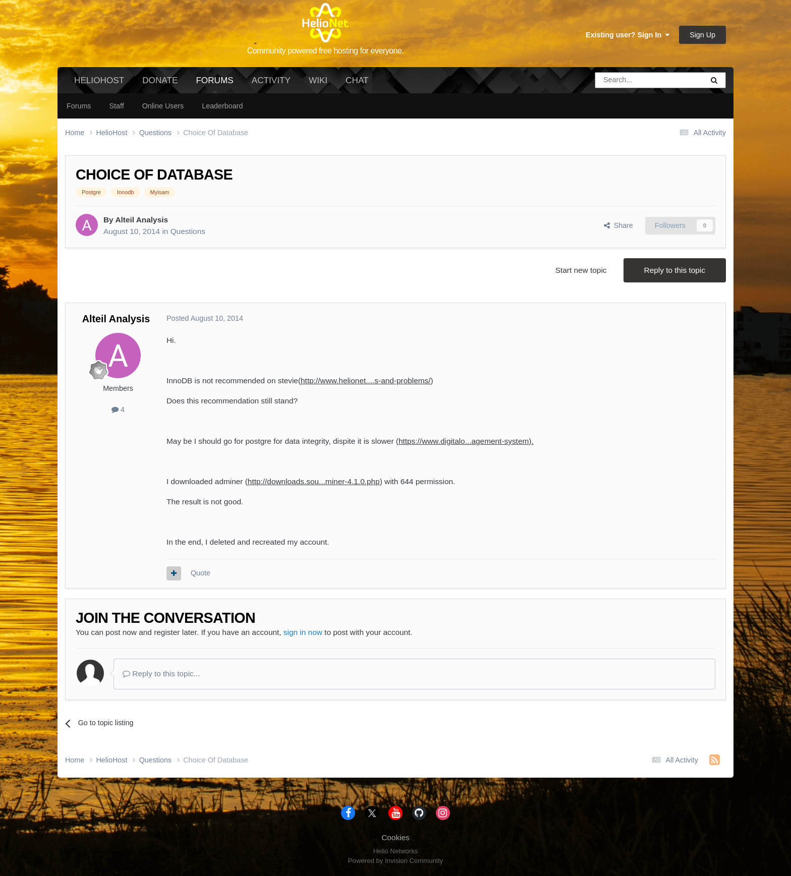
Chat (357, 80)
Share (618, 225)
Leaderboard (222, 106)
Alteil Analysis (141, 219)
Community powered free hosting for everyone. (325, 50)
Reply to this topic (674, 270)
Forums (214, 84)
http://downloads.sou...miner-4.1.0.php (314, 481)
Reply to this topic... (161, 673)
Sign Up (702, 35)
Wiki (318, 80)
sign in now (303, 632)
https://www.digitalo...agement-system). (466, 441)
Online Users (163, 106)
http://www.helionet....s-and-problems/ (366, 380)
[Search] (623, 80)
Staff (116, 106)
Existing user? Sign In (627, 35)
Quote (200, 573)
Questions (188, 231)
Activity (271, 80)
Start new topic (581, 270)
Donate (160, 80)
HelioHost (99, 80)
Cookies (395, 837)
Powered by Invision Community (395, 860)
